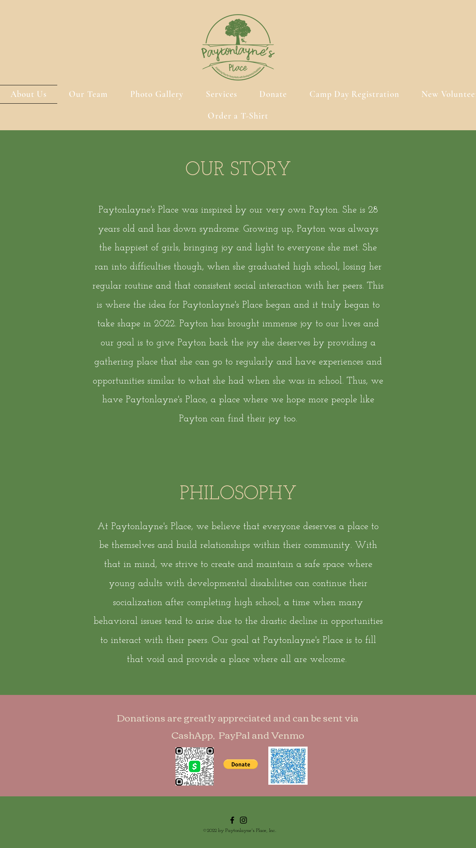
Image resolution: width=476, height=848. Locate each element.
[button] (240, 764)
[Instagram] (243, 820)
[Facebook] (232, 820)
